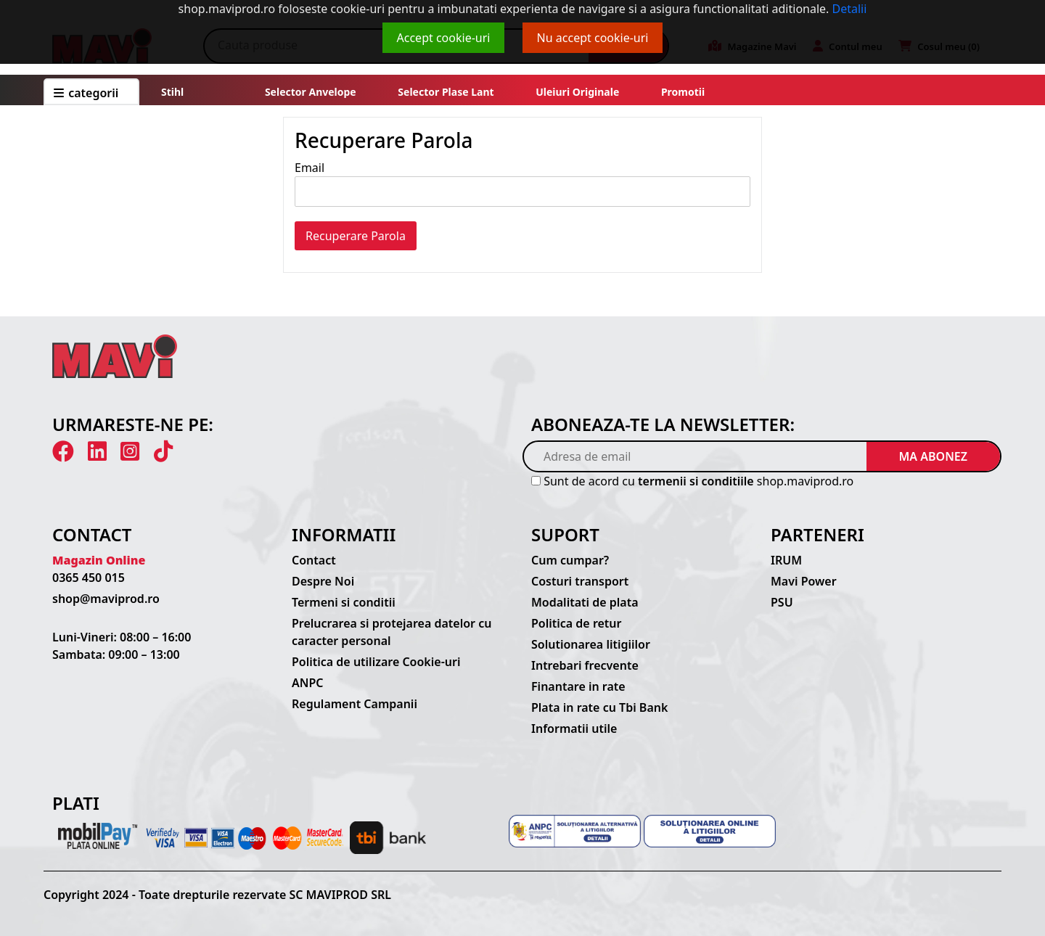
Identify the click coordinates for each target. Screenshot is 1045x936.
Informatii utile (574, 728)
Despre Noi (323, 581)
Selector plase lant (446, 92)
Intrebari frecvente (585, 665)
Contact (314, 560)
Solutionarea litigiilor (590, 644)
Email (309, 168)
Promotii (681, 92)
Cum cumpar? (570, 560)
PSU (782, 602)
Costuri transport (579, 581)
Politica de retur (576, 623)
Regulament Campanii (354, 704)
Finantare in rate (578, 686)
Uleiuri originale (577, 92)
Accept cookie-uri (444, 38)
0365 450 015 (88, 578)
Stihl (172, 92)
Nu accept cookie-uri (593, 38)
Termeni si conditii (344, 602)
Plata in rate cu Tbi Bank (599, 707)
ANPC (308, 683)
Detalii (849, 9)
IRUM (786, 560)
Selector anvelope (310, 92)
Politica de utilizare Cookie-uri (376, 662)
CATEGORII (86, 93)
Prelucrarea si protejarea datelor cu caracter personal (391, 632)
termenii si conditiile (696, 481)
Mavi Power (804, 581)
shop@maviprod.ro (106, 599)
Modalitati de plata (585, 602)
